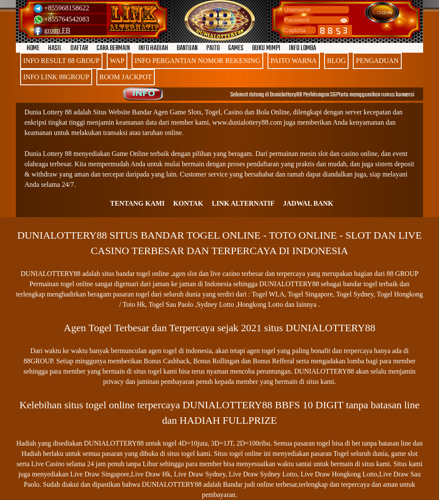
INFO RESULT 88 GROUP (61, 60)
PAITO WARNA (294, 60)
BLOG (336, 60)
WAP (117, 60)
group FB (57, 30)
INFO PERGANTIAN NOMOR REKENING (197, 60)
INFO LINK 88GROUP (56, 77)
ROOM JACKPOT (125, 77)
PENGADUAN (377, 60)
